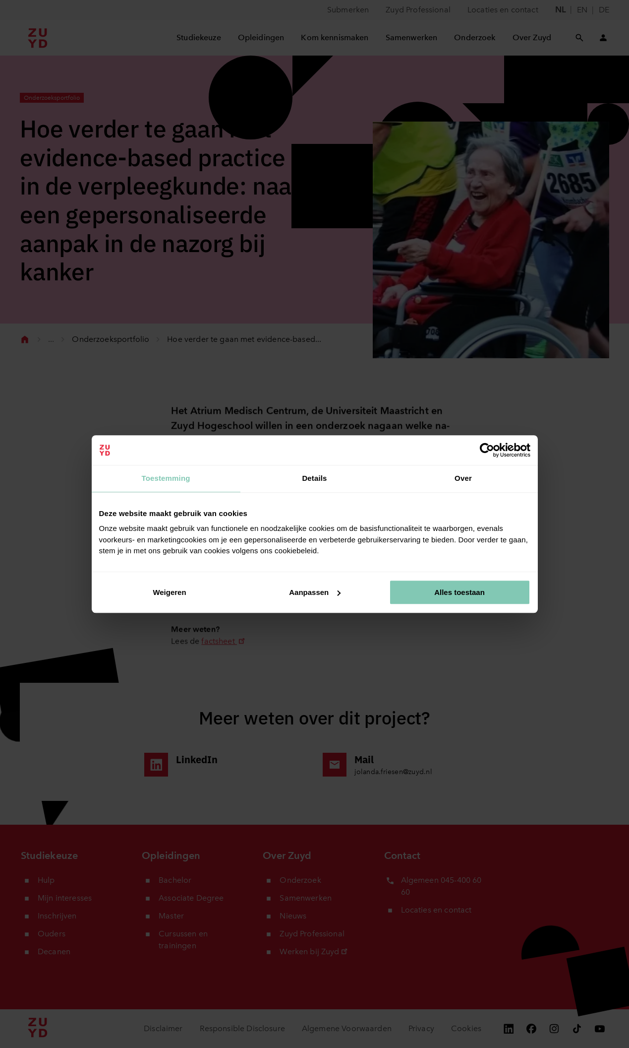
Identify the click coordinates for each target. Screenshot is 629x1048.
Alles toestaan (459, 592)
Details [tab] (314, 478)
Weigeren (169, 592)
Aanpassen (315, 592)
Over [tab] (463, 478)
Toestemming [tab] (165, 478)
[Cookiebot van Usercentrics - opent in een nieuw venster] (487, 450)
